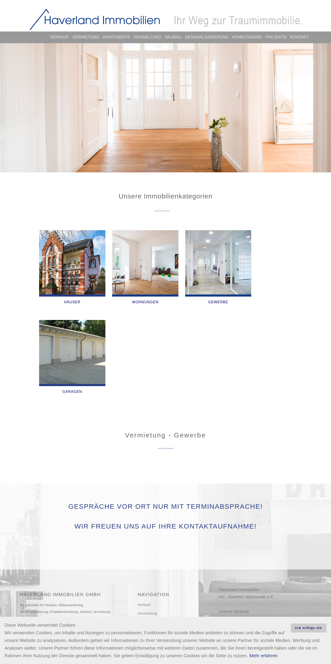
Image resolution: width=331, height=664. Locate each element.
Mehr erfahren (263, 655)
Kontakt (299, 37)
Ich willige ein (308, 628)
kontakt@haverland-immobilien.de (250, 571)
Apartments (116, 37)
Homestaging (247, 37)
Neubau (173, 37)
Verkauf (59, 37)
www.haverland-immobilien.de (246, 564)
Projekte (276, 37)
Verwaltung (147, 37)
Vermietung (85, 37)
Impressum (147, 584)
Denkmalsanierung (207, 37)
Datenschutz (148, 592)
